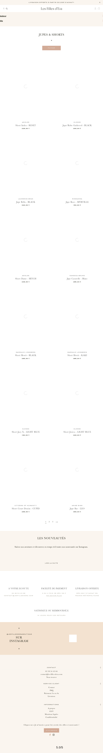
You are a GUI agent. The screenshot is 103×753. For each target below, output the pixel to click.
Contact (51, 667)
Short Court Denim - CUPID (26, 508)
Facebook (50, 735)
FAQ (51, 690)
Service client (51, 684)
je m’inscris (51, 730)
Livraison (51, 696)
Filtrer (51, 48)
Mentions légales (51, 714)
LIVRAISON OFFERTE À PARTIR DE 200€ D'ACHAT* (51, 2)
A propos (51, 708)
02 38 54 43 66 (51, 671)
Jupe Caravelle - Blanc (77, 278)
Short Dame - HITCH (25, 278)
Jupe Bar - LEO (77, 508)
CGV (51, 711)
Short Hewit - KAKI (77, 355)
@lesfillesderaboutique (19, 634)
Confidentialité (51, 717)
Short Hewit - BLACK (25, 355)
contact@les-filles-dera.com (51, 674)
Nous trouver (51, 677)
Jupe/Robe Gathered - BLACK (77, 125)
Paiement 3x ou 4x (51, 693)
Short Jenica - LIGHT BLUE (77, 432)
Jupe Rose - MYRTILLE (77, 202)
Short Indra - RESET (25, 125)
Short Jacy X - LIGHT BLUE (26, 432)
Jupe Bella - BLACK (25, 202)
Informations (51, 704)
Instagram (54, 735)
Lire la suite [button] (51, 563)
